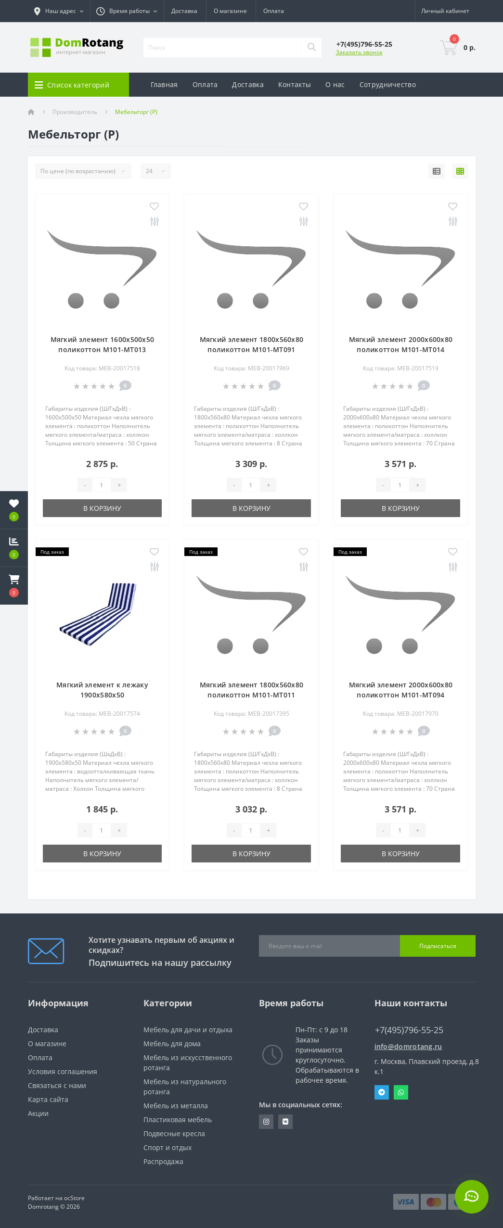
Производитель (74, 112)
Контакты (294, 84)
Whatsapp (401, 1092)
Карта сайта (48, 1099)
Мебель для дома (172, 1043)
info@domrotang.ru (408, 1046)
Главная (164, 84)
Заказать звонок (359, 52)
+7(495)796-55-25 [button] (409, 1030)
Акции (38, 1113)
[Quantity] (101, 485)
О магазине (230, 11)
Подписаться (437, 946)
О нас (335, 84)
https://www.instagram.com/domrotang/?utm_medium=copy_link (266, 1121)
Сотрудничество (388, 84)
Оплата (273, 11)
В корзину (102, 508)
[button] (14, 586)
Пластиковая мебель (177, 1119)
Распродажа (163, 1161)
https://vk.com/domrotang (285, 1121)
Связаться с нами (57, 1085)
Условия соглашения (62, 1071)
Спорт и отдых (167, 1147)
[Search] (311, 47)
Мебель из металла (175, 1105)
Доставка (184, 11)
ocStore (74, 1198)
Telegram (381, 1092)
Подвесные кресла (174, 1133)
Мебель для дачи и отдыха (187, 1029)
